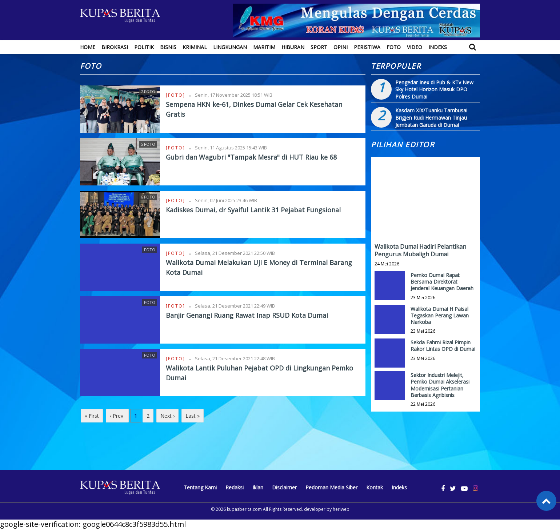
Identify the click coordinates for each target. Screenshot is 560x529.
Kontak (374, 487)
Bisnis (168, 47)
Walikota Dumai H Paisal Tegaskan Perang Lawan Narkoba (440, 315)
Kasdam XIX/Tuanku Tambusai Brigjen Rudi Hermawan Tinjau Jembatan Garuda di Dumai (431, 117)
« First (92, 415)
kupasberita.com (244, 509)
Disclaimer (284, 487)
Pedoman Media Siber (331, 487)
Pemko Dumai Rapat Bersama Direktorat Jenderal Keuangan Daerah (442, 282)
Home (87, 47)
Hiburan (292, 47)
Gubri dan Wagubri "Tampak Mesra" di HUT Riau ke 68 (251, 157)
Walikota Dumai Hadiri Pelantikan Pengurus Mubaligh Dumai (420, 250)
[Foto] (176, 95)
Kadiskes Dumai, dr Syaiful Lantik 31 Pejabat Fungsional (253, 209)
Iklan (257, 487)
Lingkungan (230, 47)
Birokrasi (114, 47)
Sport (319, 47)
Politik (144, 47)
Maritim (264, 47)
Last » (192, 415)
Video (414, 47)
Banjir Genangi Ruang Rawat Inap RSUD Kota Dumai (247, 315)
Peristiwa (367, 47)
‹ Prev (117, 415)
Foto (394, 47)
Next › (167, 415)
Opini (340, 47)
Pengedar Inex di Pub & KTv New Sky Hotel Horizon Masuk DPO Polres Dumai (434, 89)
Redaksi (234, 487)
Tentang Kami (200, 487)
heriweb (341, 509)
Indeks (437, 47)
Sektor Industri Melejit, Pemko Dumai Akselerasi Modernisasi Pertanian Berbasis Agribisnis (440, 385)
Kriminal (195, 47)
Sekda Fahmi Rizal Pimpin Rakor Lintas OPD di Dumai (443, 345)
